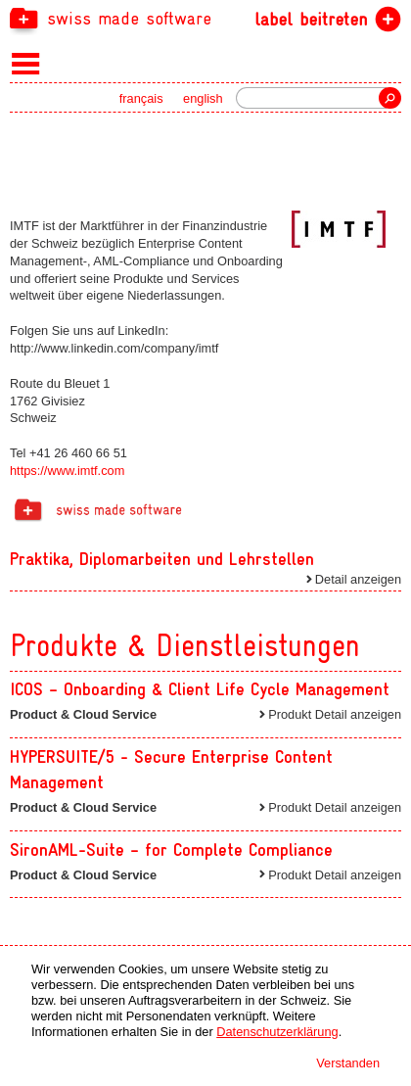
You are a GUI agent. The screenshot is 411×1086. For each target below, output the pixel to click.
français (141, 98)
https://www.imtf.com (67, 470)
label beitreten (310, 19)
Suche (390, 98)
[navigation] (205, 17)
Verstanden (348, 1063)
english (203, 98)
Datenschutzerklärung (277, 1031)
